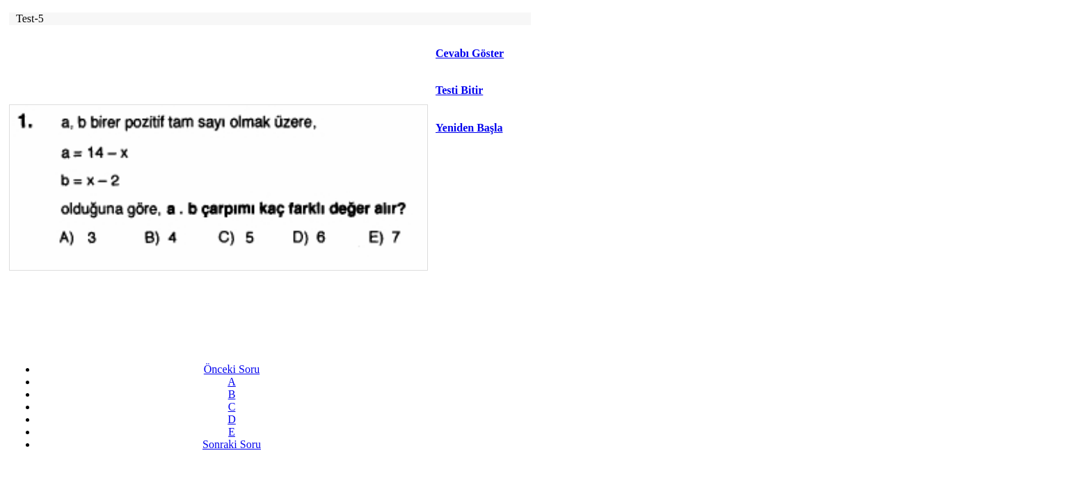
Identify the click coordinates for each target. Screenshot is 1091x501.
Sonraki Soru (231, 444)
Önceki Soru (232, 369)
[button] (482, 90)
